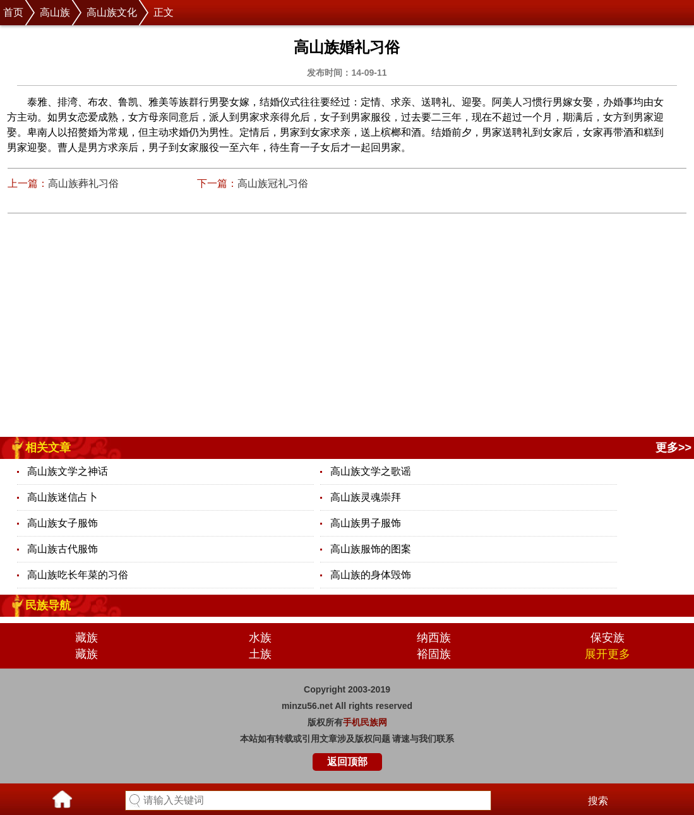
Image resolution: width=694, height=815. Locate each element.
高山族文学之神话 (67, 471)
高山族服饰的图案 (370, 549)
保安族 (607, 637)
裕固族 (434, 654)
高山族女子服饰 (62, 523)
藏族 (86, 637)
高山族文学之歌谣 (370, 471)
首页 (13, 12)
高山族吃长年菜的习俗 (77, 574)
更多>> (673, 447)
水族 (260, 637)
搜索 (598, 800)
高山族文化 (112, 12)
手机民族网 (365, 722)
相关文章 (48, 447)
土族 (260, 654)
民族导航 (48, 605)
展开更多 (607, 654)
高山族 (55, 12)
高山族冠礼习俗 (272, 183)
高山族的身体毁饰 (370, 574)
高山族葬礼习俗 (83, 183)
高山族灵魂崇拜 (365, 497)
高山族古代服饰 (62, 549)
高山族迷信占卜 (62, 497)
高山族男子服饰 (365, 523)
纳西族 (434, 637)
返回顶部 (347, 761)
